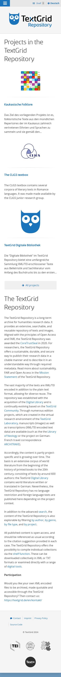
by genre (50, 520)
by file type (10, 524)
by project (30, 524)
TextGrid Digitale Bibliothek (22, 245)
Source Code (16, 624)
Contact (17, 618)
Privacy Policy (41, 618)
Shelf (40, 3)
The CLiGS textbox (16, 175)
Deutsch (55, 3)
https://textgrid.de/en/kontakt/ (23, 600)
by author (38, 520)
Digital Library (34, 402)
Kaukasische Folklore (18, 104)
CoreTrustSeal (29, 343)
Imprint (27, 618)
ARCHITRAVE (11, 444)
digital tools (14, 566)
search (43, 511)
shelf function (21, 554)
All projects (32, 285)
